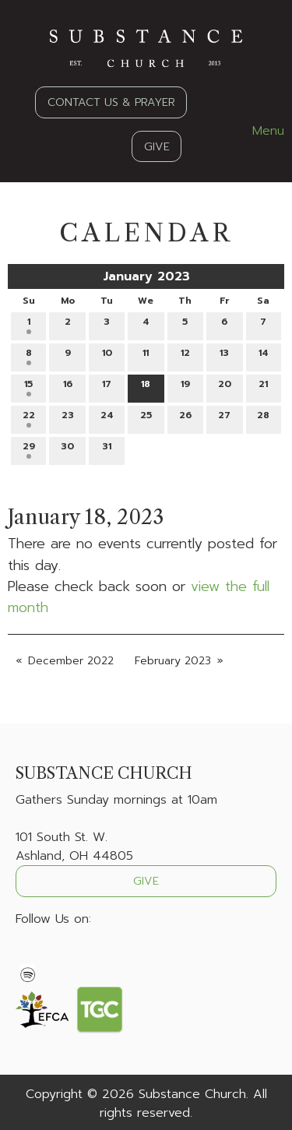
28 (263, 418)
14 (264, 355)
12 (185, 355)
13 (224, 355)
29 (29, 449)
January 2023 (146, 276)
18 (145, 386)
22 (29, 418)
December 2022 (71, 661)
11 (145, 355)
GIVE (157, 146)
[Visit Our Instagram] (77, 955)
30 (67, 449)
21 (263, 386)
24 (107, 418)
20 (224, 386)
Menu (260, 130)
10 (107, 355)
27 (224, 418)
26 (185, 418)
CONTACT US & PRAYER (111, 102)
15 (28, 386)
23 (68, 418)
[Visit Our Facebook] (28, 955)
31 (106, 449)
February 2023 (173, 661)
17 (106, 386)
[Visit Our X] (52, 955)
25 (146, 418)
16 (67, 386)
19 (185, 386)
